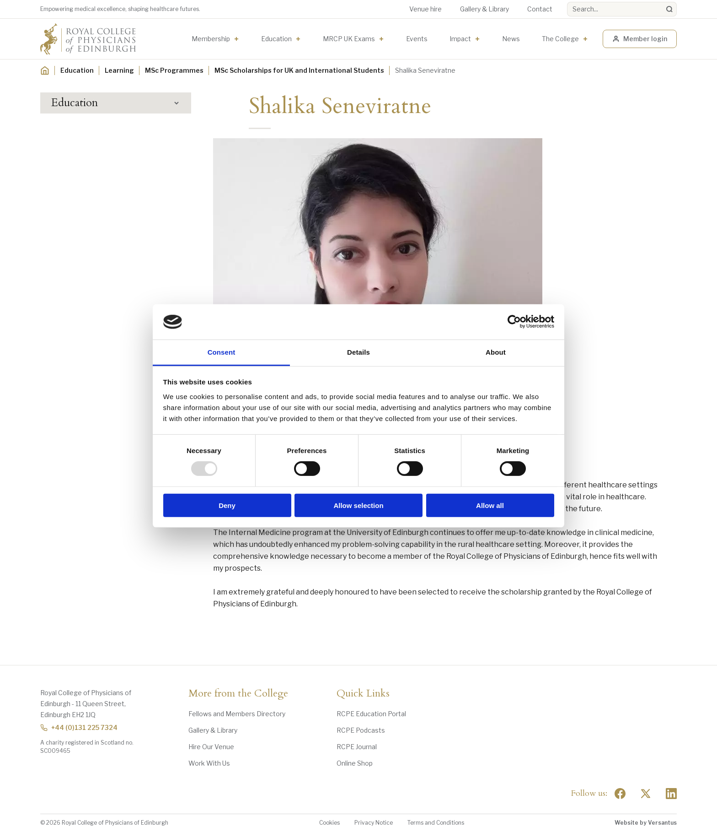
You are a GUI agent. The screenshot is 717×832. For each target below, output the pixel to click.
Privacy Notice (373, 822)
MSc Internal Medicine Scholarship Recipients (118, 289)
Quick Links (363, 693)
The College (560, 39)
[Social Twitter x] (645, 793)
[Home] (44, 70)
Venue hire (425, 9)
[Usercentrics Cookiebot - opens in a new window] (514, 322)
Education (276, 39)
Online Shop (355, 763)
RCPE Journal (357, 747)
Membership (211, 39)
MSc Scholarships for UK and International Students (299, 70)
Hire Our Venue (211, 747)
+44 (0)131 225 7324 (79, 727)
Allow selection (358, 505)
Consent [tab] (221, 352)
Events (417, 39)
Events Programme (89, 151)
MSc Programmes (174, 70)
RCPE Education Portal (371, 714)
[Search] (669, 9)
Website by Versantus (646, 822)
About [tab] (496, 352)
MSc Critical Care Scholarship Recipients (110, 264)
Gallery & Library (484, 9)
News (511, 39)
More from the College (238, 693)
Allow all (490, 505)
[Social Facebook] (620, 793)
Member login (639, 39)
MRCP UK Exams (349, 39)
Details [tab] (358, 352)
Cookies (329, 822)
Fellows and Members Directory (236, 714)
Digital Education (85, 168)
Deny (227, 505)
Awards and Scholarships (96, 185)
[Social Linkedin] (671, 793)
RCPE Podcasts (361, 730)
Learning (119, 70)
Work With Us (209, 763)
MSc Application (90, 244)
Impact (460, 39)
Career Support (85, 325)
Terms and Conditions (435, 822)
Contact (539, 9)
